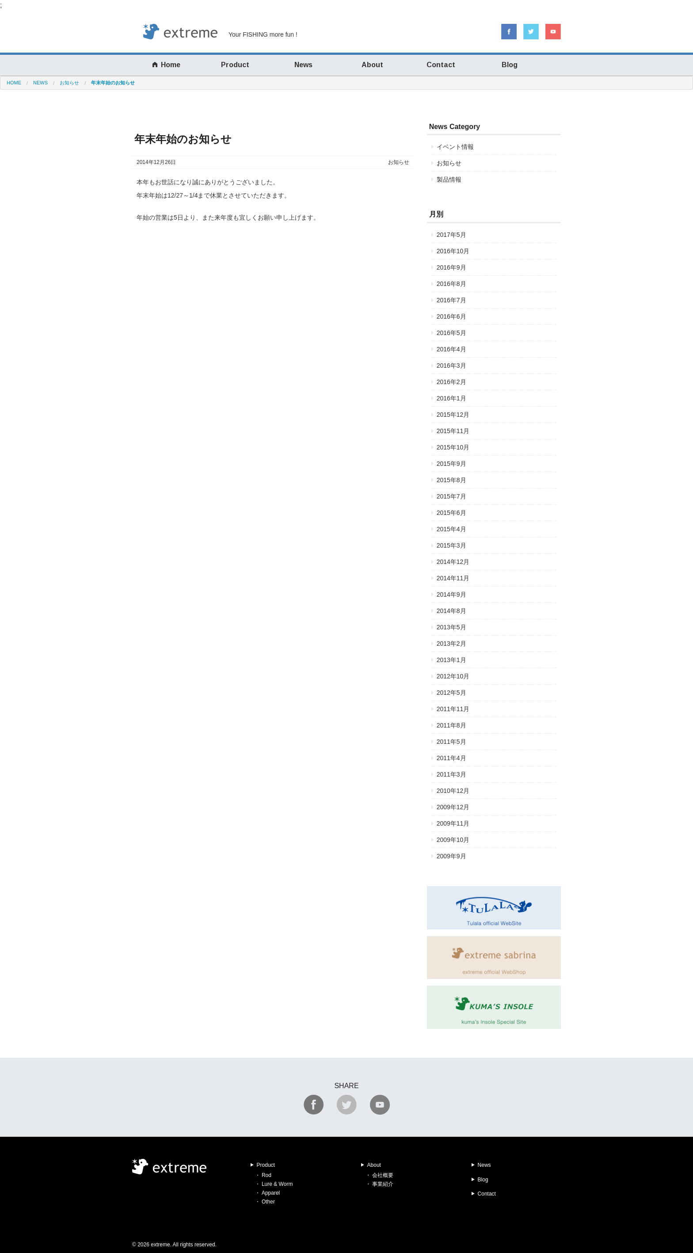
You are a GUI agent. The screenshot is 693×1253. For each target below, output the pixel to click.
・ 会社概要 (379, 1175)
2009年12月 (453, 807)
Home (166, 65)
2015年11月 (453, 430)
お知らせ (398, 162)
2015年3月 (451, 545)
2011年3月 (451, 774)
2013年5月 (451, 627)
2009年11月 (453, 823)
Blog (510, 65)
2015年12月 (453, 414)
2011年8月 (451, 725)
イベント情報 (455, 146)
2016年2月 (451, 381)
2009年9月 (451, 856)
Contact (440, 65)
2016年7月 (451, 300)
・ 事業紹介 (379, 1184)
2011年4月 (451, 758)
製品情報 (449, 179)
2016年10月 (453, 251)
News (303, 65)
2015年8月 (451, 480)
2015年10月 (453, 447)
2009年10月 (453, 839)
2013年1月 (451, 659)
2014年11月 (453, 578)
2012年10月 (453, 676)
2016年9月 (451, 267)
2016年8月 (451, 283)
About (372, 65)
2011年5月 (451, 741)
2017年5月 (451, 234)
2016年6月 (451, 316)
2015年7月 (451, 496)
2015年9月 (451, 463)
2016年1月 (451, 398)
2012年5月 (451, 692)
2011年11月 (453, 708)
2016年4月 (451, 349)
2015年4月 (451, 529)
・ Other (265, 1202)
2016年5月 (451, 332)
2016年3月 (451, 365)
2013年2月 (451, 643)
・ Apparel (267, 1193)
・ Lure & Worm (274, 1184)
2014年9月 (451, 594)
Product (235, 65)
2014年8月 (451, 610)
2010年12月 (453, 790)
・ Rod (263, 1175)
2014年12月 (453, 561)
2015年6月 (451, 512)
